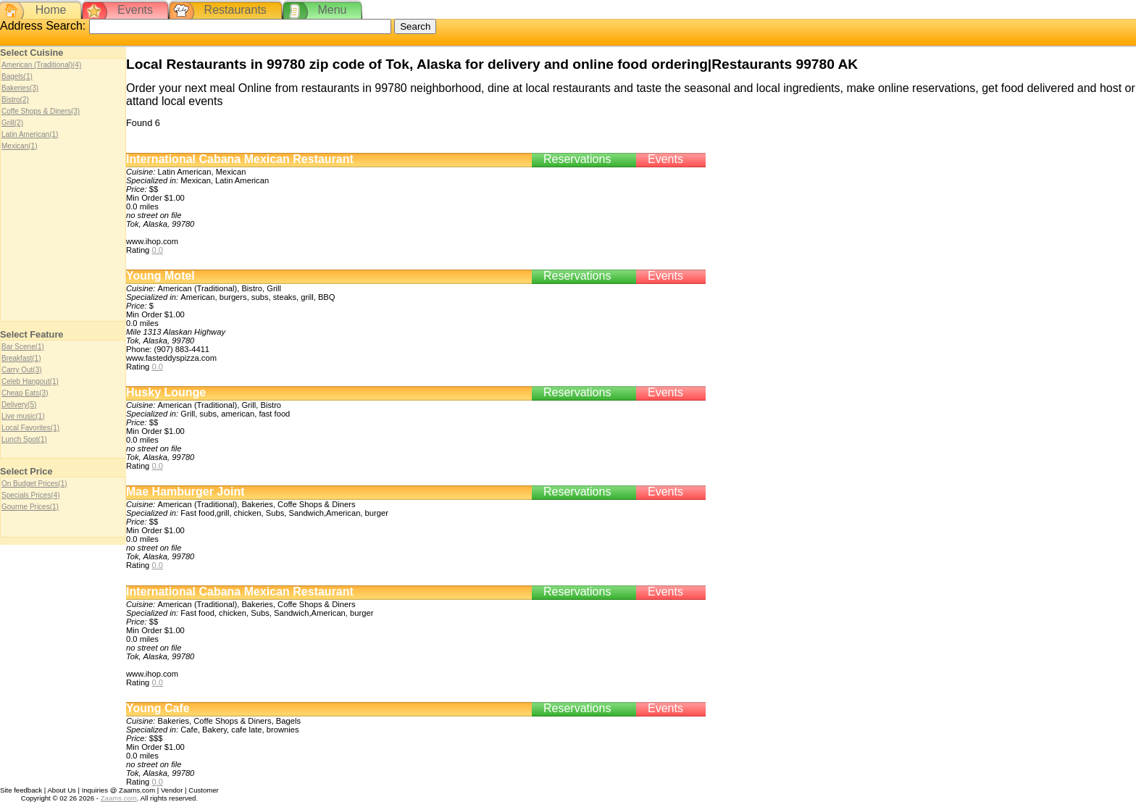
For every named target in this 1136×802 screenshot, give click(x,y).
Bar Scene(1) (22, 347)
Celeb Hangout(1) (30, 381)
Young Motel (160, 276)
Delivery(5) (18, 405)
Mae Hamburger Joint (185, 491)
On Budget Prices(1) (34, 484)
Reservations (577, 159)
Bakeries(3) (19, 88)
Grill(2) (12, 123)
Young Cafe (158, 708)
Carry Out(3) (21, 370)
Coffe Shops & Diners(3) (40, 111)
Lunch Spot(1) (24, 439)
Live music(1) (22, 416)
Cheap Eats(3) (24, 393)
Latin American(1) (29, 134)
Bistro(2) (15, 100)
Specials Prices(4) (30, 495)
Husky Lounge (166, 392)
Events (135, 10)
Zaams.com (119, 798)
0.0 (157, 250)
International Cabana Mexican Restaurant (240, 159)
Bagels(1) (17, 76)
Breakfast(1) (21, 358)
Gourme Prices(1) (30, 507)
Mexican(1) (19, 146)
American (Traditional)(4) (41, 65)
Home (51, 10)
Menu (331, 10)
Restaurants (235, 10)
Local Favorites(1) (30, 428)
